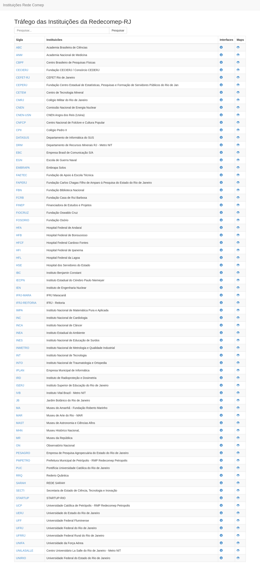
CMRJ (20, 100)
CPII (19, 130)
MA (18, 408)
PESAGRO (23, 453)
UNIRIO (21, 558)
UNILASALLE (24, 550)
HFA (19, 227)
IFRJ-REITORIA (26, 302)
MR (18, 438)
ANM (19, 55)
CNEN (20, 107)
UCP (19, 505)
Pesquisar (118, 30)
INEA (19, 332)
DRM (19, 145)
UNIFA (20, 543)
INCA (19, 325)
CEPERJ (21, 85)
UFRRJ (20, 535)
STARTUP (22, 498)
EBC (19, 152)
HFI (18, 250)
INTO (19, 362)
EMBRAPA (23, 167)
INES (19, 340)
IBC (18, 272)
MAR (19, 415)
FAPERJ (21, 182)
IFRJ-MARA (23, 295)
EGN (19, 160)
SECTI (20, 490)
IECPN (20, 280)
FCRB (20, 197)
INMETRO (22, 347)
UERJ (20, 513)
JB (17, 400)
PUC (19, 468)
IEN (18, 287)
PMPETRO (23, 460)
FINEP (20, 205)
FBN (19, 190)
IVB (18, 393)
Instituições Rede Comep (23, 5)
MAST (20, 423)
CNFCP (21, 122)
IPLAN (20, 370)
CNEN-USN (23, 115)
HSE (19, 265)
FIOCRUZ (22, 212)
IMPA (19, 310)
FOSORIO (22, 220)
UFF (19, 520)
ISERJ (20, 385)
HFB (19, 235)
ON (18, 445)
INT (18, 355)
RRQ (19, 475)
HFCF (20, 242)
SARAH (21, 483)
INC (18, 317)
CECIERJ (22, 70)
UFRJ (19, 528)
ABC (19, 47)
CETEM (21, 92)
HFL (18, 257)
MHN (19, 430)
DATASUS (22, 137)
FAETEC (21, 175)
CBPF (20, 62)
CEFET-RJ (23, 77)
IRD (18, 377)
